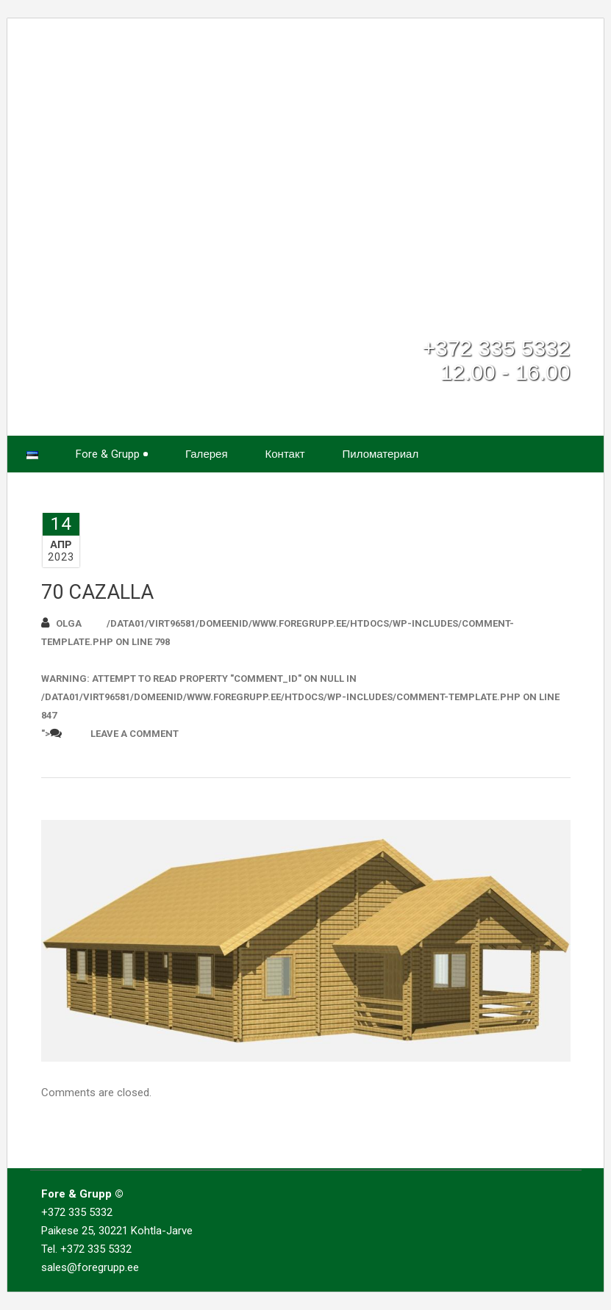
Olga (61, 622)
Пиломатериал (381, 454)
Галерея (206, 454)
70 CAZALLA (97, 592)
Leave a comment (134, 733)
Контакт (285, 454)
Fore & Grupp (112, 454)
